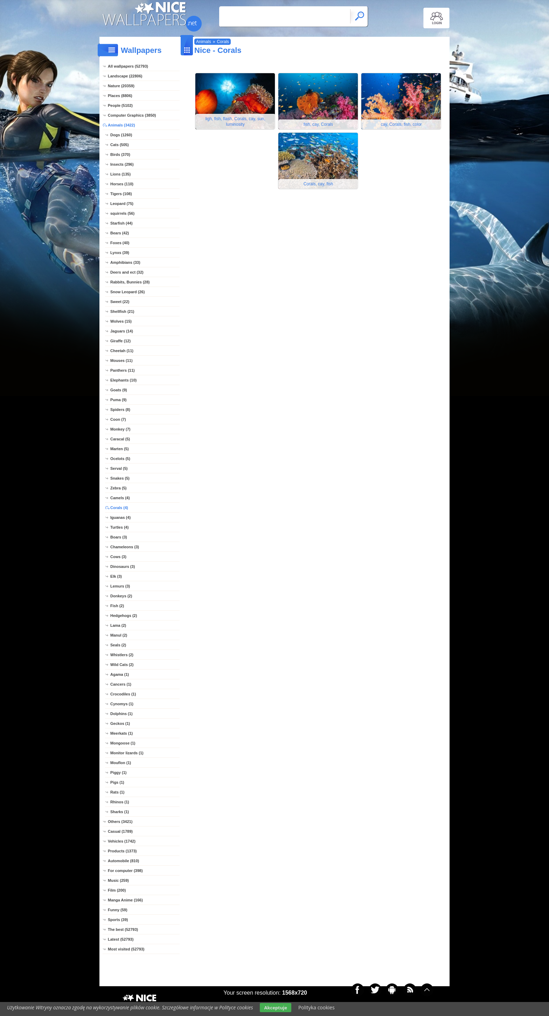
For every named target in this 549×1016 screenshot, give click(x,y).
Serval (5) (119, 468)
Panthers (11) (122, 370)
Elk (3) (116, 576)
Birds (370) (120, 154)
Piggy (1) (118, 772)
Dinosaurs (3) (122, 566)
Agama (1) (119, 674)
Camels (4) (120, 498)
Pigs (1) (117, 782)
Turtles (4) (119, 527)
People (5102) (120, 105)
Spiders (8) (120, 409)
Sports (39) (118, 920)
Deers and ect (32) (127, 272)
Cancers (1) (120, 684)
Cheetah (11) (121, 351)
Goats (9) (118, 390)
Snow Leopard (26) (127, 292)
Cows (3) (118, 557)
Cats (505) (119, 145)
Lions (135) (120, 174)
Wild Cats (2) (122, 665)
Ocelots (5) (120, 458)
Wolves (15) (121, 321)
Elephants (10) (123, 380)
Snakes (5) (120, 478)
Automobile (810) (123, 861)
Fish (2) (117, 606)
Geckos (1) (120, 723)
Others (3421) (120, 821)
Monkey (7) (120, 429)
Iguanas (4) (120, 517)
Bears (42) (119, 233)
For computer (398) (125, 871)
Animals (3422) (121, 125)
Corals (223, 41)
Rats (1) (117, 792)
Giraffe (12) (120, 341)
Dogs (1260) (121, 135)
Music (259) (118, 880)
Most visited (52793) (126, 949)
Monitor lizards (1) (127, 753)
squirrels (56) (122, 213)
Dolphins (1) (121, 714)
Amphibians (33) (125, 262)
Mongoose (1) (122, 743)
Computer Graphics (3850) (132, 115)
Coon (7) (118, 419)
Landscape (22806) (125, 76)
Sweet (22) (119, 302)
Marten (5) (119, 449)
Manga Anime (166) (125, 900)
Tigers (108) (121, 194)
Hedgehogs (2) (123, 615)
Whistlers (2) (121, 655)
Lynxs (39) (119, 252)
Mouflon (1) (120, 763)
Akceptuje (275, 1007)
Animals (203, 41)
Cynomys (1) (121, 704)
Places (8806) (120, 96)
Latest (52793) (120, 939)
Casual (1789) (120, 831)
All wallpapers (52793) (128, 66)
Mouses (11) (121, 360)
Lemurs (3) (120, 586)
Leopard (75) (121, 203)
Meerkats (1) (121, 733)
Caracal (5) (120, 439)
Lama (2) (118, 625)
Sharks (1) (119, 812)
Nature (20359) (121, 86)
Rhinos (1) (119, 802)
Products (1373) (122, 851)
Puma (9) (118, 400)
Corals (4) (119, 508)
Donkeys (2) (121, 596)
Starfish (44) (121, 223)
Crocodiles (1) (123, 694)
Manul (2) (118, 635)
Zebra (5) (118, 488)
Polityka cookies (316, 1007)
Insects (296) (122, 164)
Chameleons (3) (124, 547)
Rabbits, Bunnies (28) (130, 282)
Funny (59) (117, 910)
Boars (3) (118, 537)
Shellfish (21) (122, 311)
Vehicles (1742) (121, 841)
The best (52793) (123, 929)
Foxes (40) (119, 243)
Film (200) (117, 890)
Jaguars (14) (121, 331)
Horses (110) (121, 184)
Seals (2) (118, 645)
